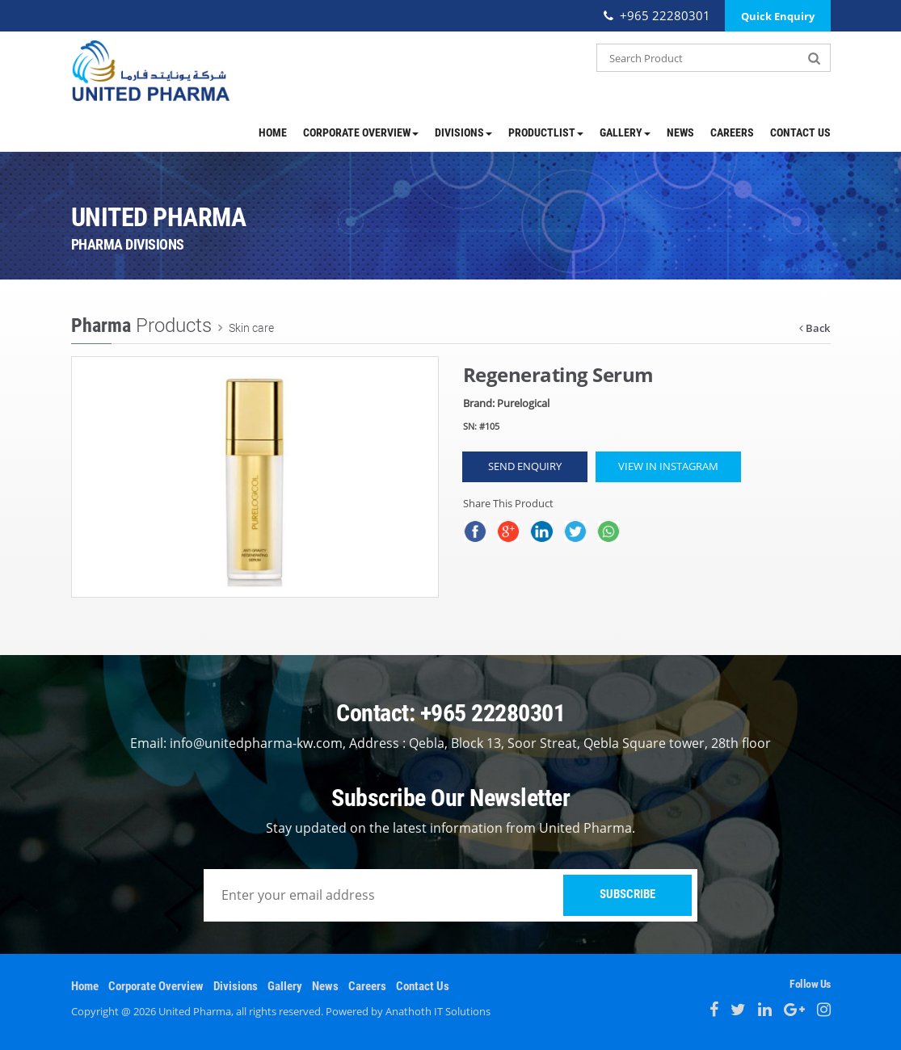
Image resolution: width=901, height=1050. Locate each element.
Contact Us (800, 132)
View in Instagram (668, 466)
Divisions (463, 132)
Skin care (250, 327)
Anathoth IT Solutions (437, 1011)
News (680, 132)
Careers (732, 132)
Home (273, 132)
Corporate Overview (361, 132)
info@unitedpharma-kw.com (256, 743)
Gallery (625, 132)
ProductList (545, 132)
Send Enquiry (525, 466)
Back (814, 328)
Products (141, 325)
